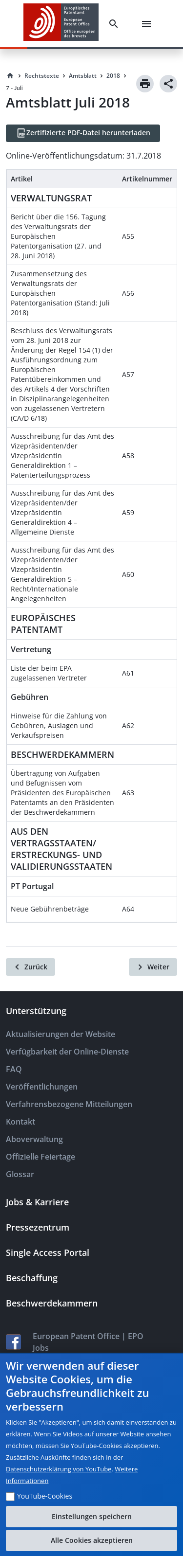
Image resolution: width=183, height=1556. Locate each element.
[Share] (168, 83)
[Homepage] (10, 76)
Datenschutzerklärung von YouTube (58, 1469)
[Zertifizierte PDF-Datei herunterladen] (83, 133)
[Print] (145, 83)
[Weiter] (153, 967)
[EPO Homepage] (61, 23)
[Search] (115, 24)
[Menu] (148, 24)
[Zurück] (30, 967)
